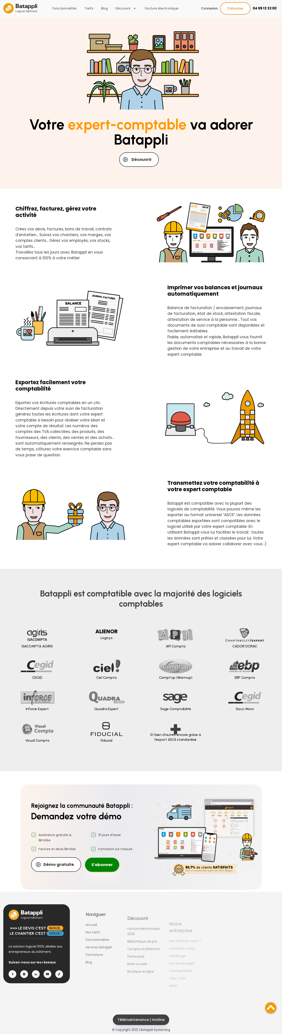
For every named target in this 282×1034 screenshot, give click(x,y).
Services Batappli (99, 955)
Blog (104, 8)
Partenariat (136, 967)
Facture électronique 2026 (143, 942)
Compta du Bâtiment (143, 960)
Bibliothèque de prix (142, 952)
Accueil (91, 932)
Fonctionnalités (64, 8)
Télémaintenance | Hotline (141, 1027)
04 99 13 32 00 (264, 8)
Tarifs (88, 8)
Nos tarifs (93, 940)
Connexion (209, 8)
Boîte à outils (137, 975)
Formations (94, 962)
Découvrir (142, 159)
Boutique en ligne (140, 982)
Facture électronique (161, 8)
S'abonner (235, 8)
